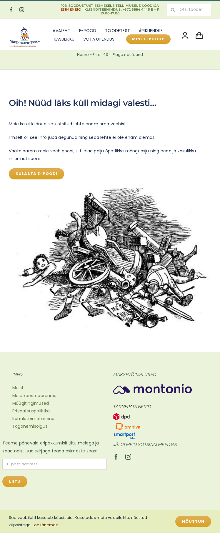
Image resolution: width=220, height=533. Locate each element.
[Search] (173, 10)
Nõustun (193, 521)
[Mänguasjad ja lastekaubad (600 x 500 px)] (24, 27)
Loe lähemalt (45, 525)
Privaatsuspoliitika (31, 411)
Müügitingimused (30, 403)
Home (83, 54)
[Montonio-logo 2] (152, 386)
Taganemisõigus (29, 426)
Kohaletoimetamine (33, 419)
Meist (18, 388)
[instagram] (21, 9)
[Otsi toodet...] (189, 10)
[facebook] (11, 9)
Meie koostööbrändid (34, 396)
